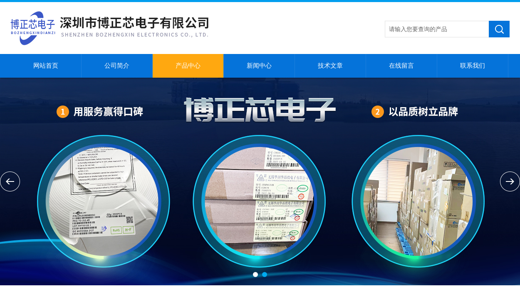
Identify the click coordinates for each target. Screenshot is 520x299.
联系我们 (472, 65)
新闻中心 (259, 65)
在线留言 (401, 65)
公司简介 (116, 65)
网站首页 (45, 65)
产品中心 (188, 65)
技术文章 (330, 65)
